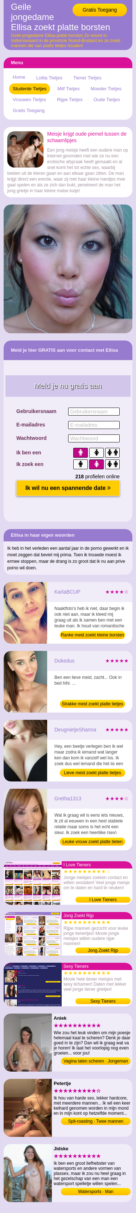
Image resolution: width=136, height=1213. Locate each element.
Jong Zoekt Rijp (103, 950)
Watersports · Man (96, 1191)
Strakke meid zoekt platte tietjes (92, 703)
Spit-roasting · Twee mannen (96, 1121)
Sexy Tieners (102, 1001)
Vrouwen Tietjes (29, 99)
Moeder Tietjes (106, 88)
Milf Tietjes (68, 88)
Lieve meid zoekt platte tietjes (92, 772)
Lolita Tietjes (49, 78)
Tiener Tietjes (87, 78)
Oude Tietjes (107, 99)
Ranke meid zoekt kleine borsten (92, 635)
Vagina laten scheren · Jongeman (95, 1061)
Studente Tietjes (29, 88)
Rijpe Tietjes (70, 99)
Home (19, 77)
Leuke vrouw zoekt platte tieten (92, 841)
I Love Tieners (102, 899)
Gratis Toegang (100, 10)
